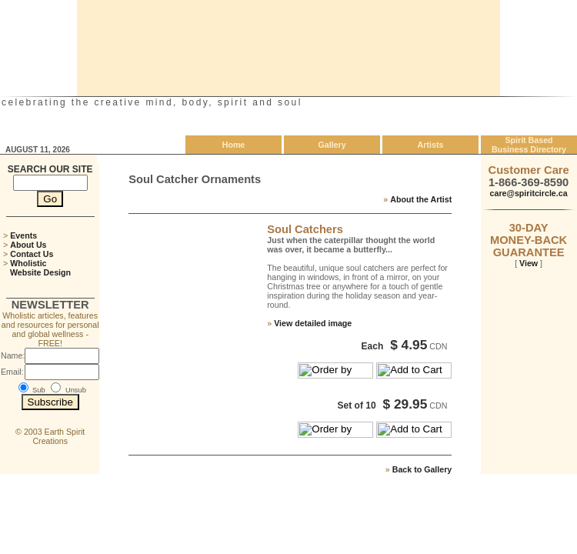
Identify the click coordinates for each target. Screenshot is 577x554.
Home (233, 144)
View (528, 263)
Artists (431, 144)
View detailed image (313, 323)
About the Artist (421, 199)
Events (23, 235)
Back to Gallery (422, 469)
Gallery (331, 144)
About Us (28, 244)
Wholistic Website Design (37, 268)
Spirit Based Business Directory (529, 144)
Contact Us (31, 254)
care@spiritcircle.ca (529, 193)
